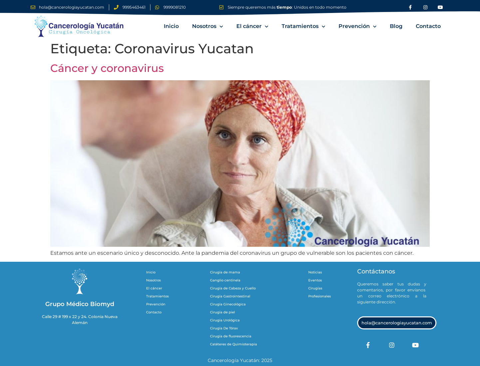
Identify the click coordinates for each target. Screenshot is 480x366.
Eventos (315, 280)
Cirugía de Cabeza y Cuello (233, 288)
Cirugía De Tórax (224, 328)
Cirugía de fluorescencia (230, 336)
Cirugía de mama (225, 272)
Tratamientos (303, 26)
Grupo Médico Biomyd (79, 304)
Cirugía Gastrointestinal (230, 296)
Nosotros (207, 26)
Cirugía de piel (222, 312)
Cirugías (315, 288)
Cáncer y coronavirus (107, 68)
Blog (396, 26)
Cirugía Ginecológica (228, 304)
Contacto (428, 26)
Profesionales (319, 296)
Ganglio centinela (225, 280)
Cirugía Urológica (225, 320)
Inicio (171, 26)
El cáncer (252, 26)
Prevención (357, 26)
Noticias (315, 272)
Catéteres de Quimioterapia (233, 344)
